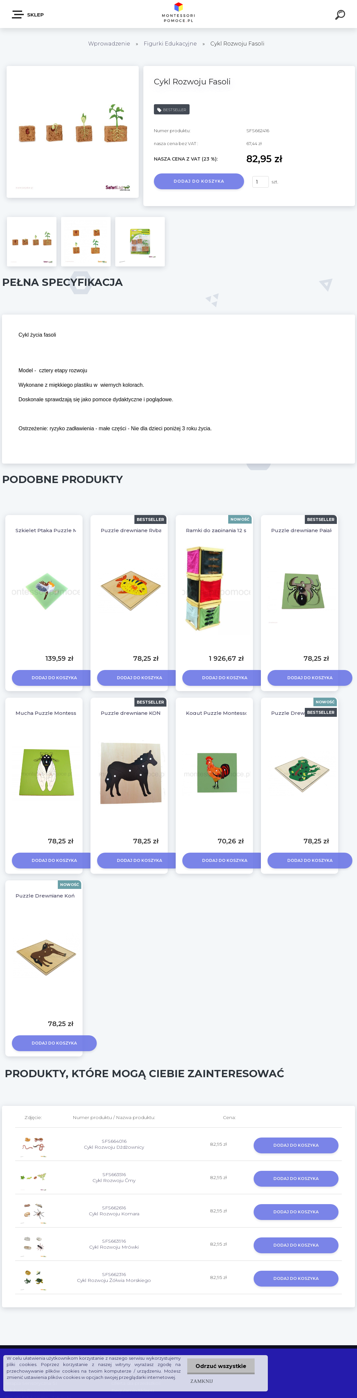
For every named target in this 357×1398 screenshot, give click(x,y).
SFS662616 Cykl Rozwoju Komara (114, 1211)
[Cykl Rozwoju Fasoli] (73, 68)
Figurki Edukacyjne (171, 44)
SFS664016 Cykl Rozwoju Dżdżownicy (114, 1144)
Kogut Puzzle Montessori (219, 713)
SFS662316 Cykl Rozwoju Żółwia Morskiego (114, 1277)
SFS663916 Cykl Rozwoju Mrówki (114, 1244)
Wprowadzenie (109, 44)
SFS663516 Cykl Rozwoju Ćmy (113, 1177)
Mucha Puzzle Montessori (49, 713)
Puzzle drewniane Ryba (131, 530)
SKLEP (28, 14)
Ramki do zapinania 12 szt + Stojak (229, 530)
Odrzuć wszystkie (221, 1366)
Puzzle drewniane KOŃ (131, 713)
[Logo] (178, 14)
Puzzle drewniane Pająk (302, 530)
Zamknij (202, 1381)
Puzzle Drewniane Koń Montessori (60, 895)
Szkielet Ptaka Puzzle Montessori (59, 530)
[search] (341, 15)
